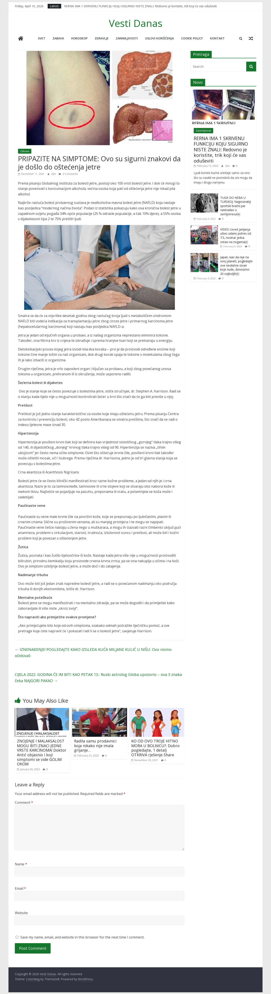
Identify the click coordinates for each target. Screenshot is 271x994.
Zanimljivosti (127, 38)
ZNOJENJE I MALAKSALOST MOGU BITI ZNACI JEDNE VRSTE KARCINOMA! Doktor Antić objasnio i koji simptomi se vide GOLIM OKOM (41, 752)
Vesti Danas (135, 23)
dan (54, 173)
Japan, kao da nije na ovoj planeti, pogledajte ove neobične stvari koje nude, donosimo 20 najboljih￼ (236, 265)
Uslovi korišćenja (159, 38)
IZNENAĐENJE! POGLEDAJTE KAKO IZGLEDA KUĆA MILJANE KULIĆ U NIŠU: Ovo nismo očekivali (93, 652)
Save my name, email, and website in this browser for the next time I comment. (82, 936)
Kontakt (217, 38)
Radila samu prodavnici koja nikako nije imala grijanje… (95, 745)
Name (21, 863)
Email (20, 888)
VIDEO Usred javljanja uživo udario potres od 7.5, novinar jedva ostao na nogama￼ (235, 235)
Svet (41, 38)
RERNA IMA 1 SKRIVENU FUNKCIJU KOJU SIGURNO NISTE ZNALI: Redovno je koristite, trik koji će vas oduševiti (140, 6)
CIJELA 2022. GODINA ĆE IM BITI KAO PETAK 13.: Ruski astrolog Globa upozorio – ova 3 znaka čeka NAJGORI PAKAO (98, 677)
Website (21, 912)
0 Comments (68, 173)
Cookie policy (192, 38)
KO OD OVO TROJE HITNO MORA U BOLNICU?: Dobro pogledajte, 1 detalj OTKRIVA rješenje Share (155, 747)
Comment (24, 802)
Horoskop (79, 38)
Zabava (58, 38)
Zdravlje (102, 38)
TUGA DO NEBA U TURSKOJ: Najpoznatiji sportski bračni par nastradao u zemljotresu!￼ (235, 205)
